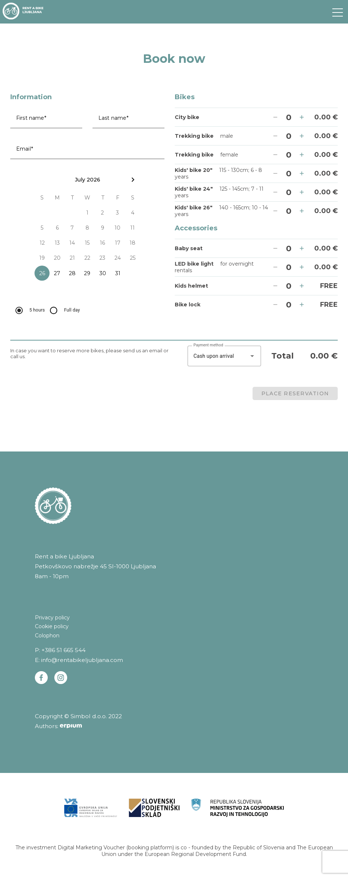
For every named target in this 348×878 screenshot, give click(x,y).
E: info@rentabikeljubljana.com (79, 659)
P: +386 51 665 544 (60, 650)
